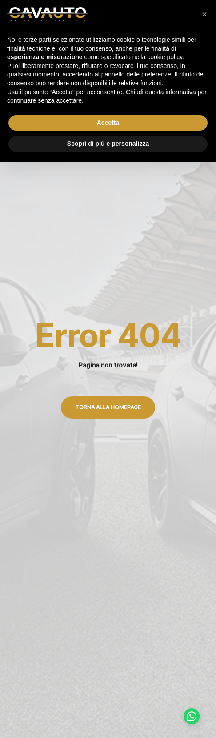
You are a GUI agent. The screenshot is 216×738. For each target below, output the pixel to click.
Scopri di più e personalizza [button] (108, 143)
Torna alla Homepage (108, 407)
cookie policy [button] (164, 56)
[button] (204, 14)
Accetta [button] (108, 122)
